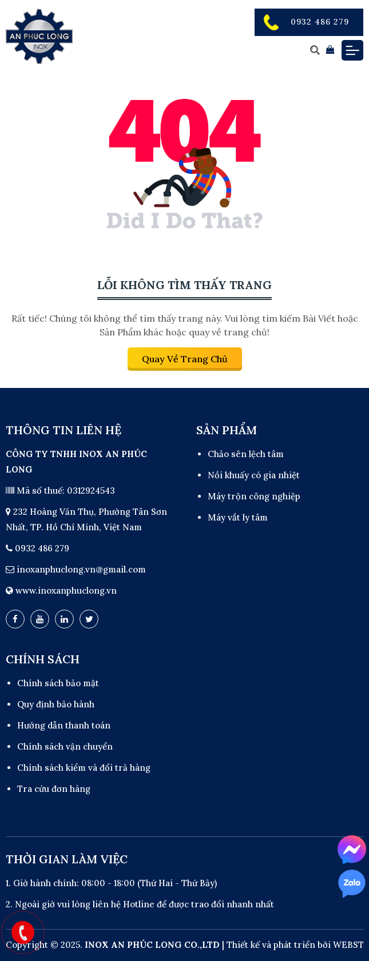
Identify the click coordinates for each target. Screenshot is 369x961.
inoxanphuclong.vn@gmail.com (81, 569)
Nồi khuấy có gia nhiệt (254, 475)
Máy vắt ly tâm (238, 517)
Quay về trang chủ (185, 359)
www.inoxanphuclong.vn (66, 590)
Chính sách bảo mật (58, 683)
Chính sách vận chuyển (65, 746)
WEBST (348, 944)
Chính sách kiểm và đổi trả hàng (83, 767)
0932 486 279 (320, 22)
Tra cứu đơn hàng (53, 788)
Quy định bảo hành (55, 704)
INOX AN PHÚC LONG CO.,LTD (152, 944)
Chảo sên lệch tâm (246, 454)
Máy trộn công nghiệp (254, 496)
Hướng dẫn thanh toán (63, 725)
